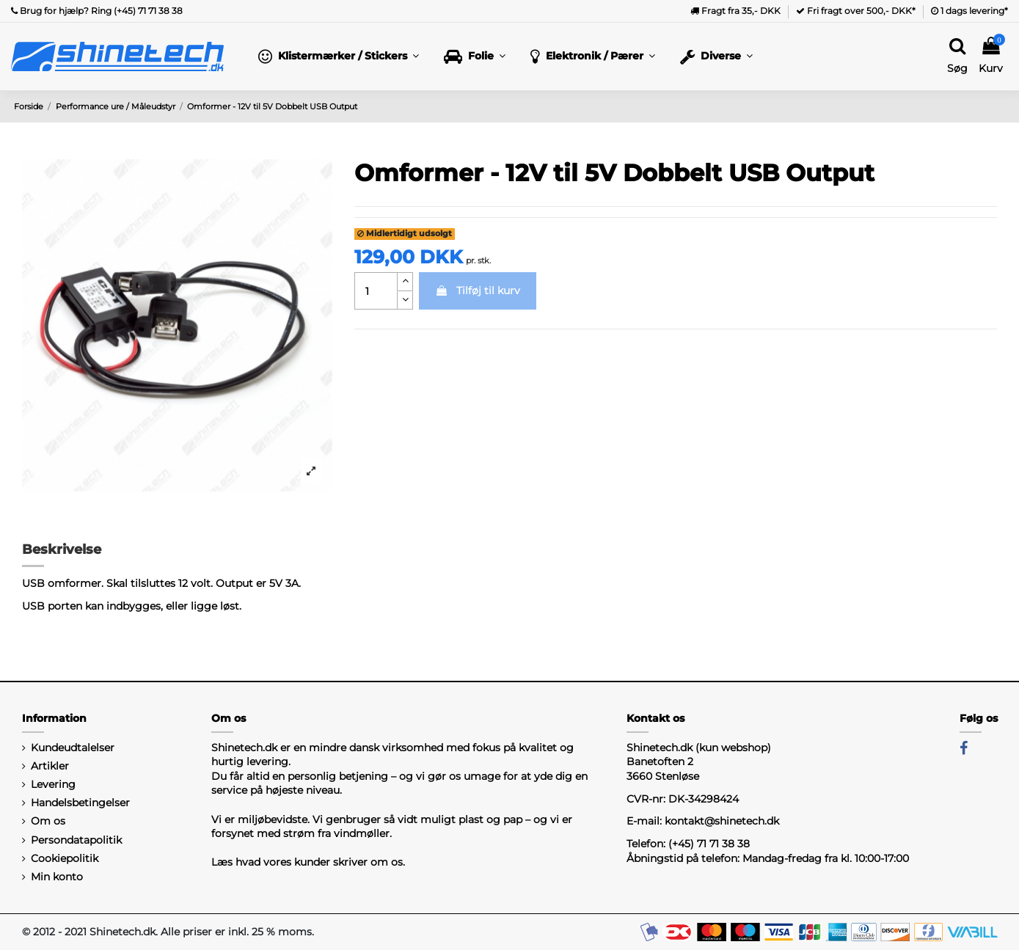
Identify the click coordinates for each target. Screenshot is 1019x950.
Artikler (50, 765)
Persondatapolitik (76, 840)
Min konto (57, 876)
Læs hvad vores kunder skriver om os (307, 862)
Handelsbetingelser (80, 802)
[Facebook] (964, 748)
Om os (48, 820)
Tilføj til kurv (477, 290)
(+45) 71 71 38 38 (709, 843)
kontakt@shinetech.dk (722, 820)
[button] (338, 56)
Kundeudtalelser (72, 747)
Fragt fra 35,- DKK (735, 10)
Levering (53, 784)
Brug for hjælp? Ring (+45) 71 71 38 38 (97, 10)
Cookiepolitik (64, 858)
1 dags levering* (969, 10)
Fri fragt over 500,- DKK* (856, 10)
